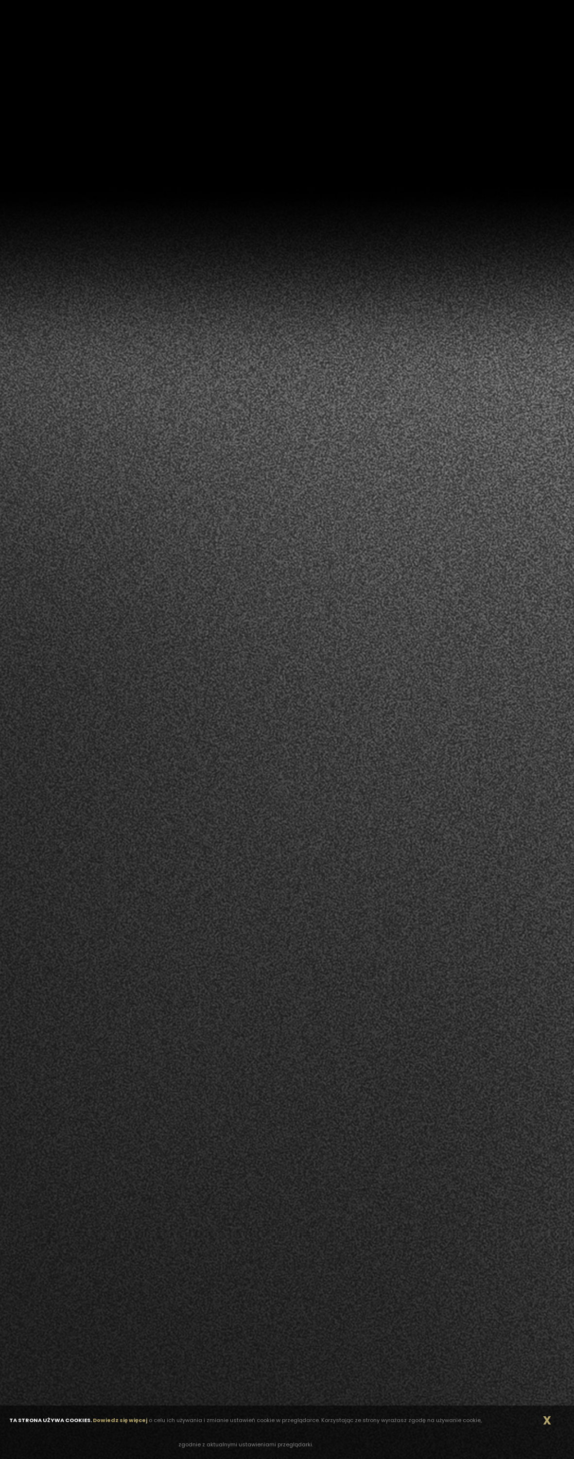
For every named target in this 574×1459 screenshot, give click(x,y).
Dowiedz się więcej (120, 1420)
